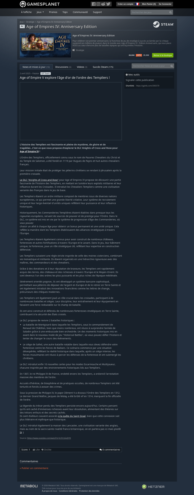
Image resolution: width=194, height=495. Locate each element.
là (21, 432)
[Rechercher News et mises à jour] (150, 65)
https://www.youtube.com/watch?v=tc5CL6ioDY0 (49, 438)
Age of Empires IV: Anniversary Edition (54, 22)
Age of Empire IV (29, 151)
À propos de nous (49, 491)
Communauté (80, 12)
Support (97, 12)
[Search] (170, 12)
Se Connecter (165, 4)
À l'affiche (26, 12)
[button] (137, 3)
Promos (53, 12)
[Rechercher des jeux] (149, 12)
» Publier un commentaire (34, 468)
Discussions (63, 66)
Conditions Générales (68, 491)
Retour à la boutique (163, 55)
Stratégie (30, 22)
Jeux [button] (39, 12)
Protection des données (89, 491)
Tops (65, 12)
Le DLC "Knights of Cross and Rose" (39, 179)
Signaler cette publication (140, 80)
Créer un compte (125, 4)
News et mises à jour (36, 66)
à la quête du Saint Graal (72, 416)
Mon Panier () (149, 4)
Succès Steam (103, 66)
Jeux (22, 22)
